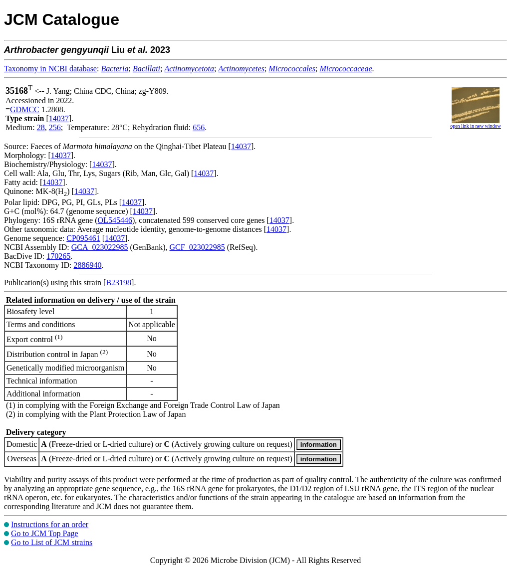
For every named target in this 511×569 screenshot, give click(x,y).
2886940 (87, 265)
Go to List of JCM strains (51, 542)
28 (41, 127)
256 (55, 127)
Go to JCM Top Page (44, 533)
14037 (59, 118)
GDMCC (24, 109)
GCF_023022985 (197, 247)
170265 (58, 256)
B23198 (118, 282)
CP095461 (83, 238)
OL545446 (115, 220)
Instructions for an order (49, 524)
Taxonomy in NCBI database (50, 68)
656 (199, 127)
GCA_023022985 (99, 247)
